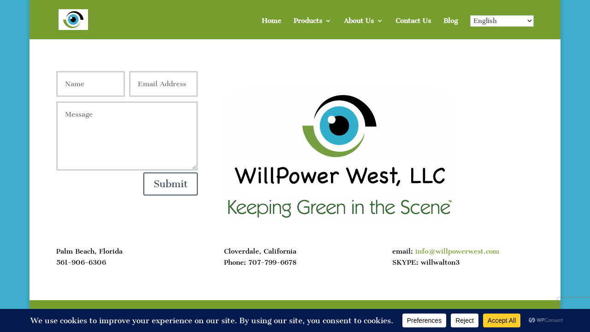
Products (308, 21)
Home (271, 21)
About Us (359, 21)
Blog (450, 21)
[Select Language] (502, 21)
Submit (170, 184)
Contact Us (413, 21)
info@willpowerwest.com (457, 251)
